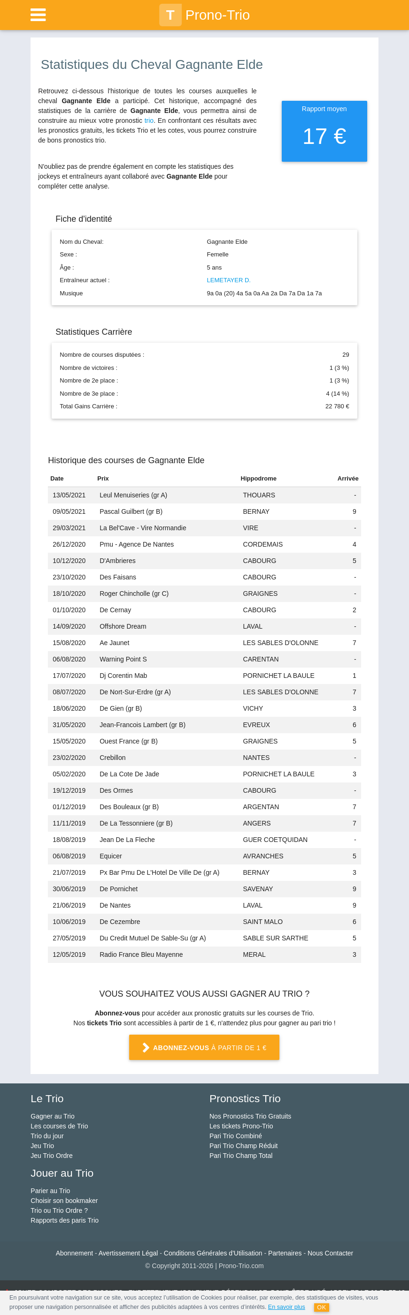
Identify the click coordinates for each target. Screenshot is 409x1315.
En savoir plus (286, 1307)
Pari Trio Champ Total (240, 1155)
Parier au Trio (50, 1191)
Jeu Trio (42, 1146)
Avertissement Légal (128, 1253)
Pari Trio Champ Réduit (243, 1146)
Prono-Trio (204, 15)
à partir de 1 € (204, 1048)
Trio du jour (47, 1136)
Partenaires (285, 1253)
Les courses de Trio (59, 1126)
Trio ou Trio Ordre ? (59, 1210)
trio (149, 120)
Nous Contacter (330, 1253)
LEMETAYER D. (229, 280)
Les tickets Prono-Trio (241, 1126)
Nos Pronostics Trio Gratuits (250, 1116)
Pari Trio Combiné (235, 1136)
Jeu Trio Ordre (51, 1155)
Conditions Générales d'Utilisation (213, 1253)
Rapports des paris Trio (65, 1220)
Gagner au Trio (52, 1116)
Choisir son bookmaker (64, 1200)
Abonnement (74, 1253)
